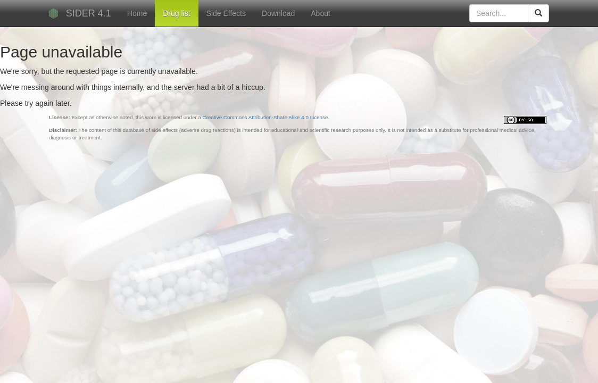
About (320, 13)
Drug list (176, 13)
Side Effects (226, 13)
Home (137, 13)
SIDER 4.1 (88, 13)
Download (278, 13)
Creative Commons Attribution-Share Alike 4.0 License (265, 117)
